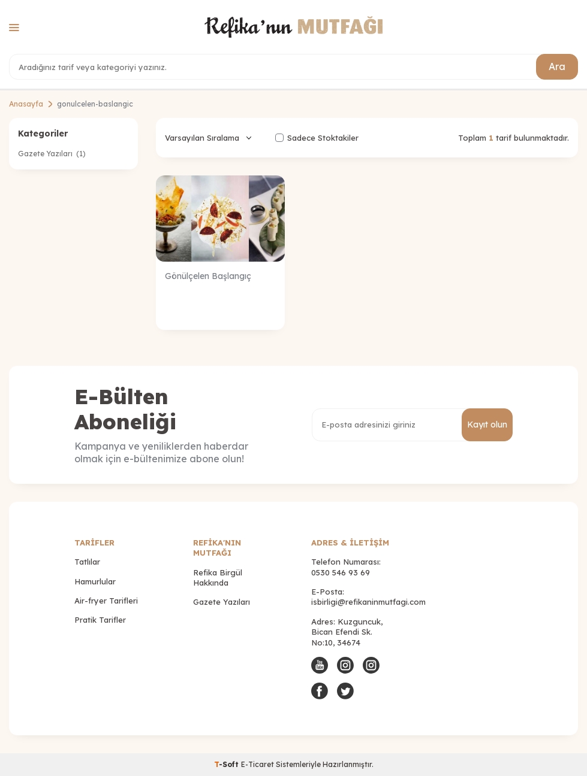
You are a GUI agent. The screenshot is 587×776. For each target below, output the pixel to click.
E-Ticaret (257, 764)
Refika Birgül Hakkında (217, 577)
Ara (557, 66)
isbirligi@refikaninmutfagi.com (368, 602)
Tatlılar (87, 561)
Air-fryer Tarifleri (106, 600)
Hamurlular (95, 581)
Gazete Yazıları (52, 153)
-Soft (227, 764)
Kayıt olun (487, 424)
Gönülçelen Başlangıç (208, 276)
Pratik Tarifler (100, 620)
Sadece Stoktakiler (317, 138)
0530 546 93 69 (340, 572)
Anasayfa (26, 103)
